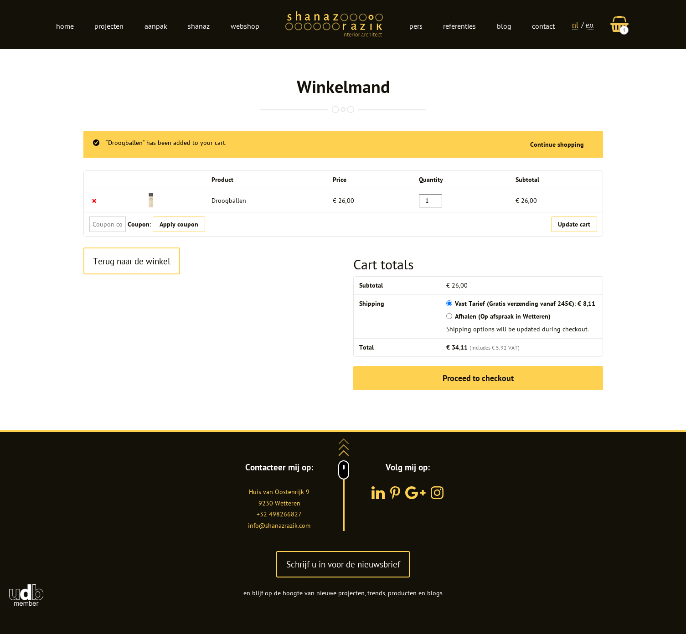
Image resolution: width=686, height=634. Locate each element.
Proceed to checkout (478, 378)
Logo (334, 24)
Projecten (109, 26)
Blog (504, 26)
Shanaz (199, 26)
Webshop (245, 26)
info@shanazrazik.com (279, 525)
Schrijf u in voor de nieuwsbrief (343, 564)
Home (65, 26)
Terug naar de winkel (131, 261)
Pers (416, 26)
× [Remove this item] (94, 201)
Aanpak (155, 26)
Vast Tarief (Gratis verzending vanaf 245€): (525, 303)
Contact (543, 26)
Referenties (459, 26)
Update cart (574, 224)
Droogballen (228, 200)
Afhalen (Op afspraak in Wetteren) (503, 316)
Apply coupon (179, 224)
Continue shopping (557, 144)
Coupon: (139, 224)
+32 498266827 (279, 514)
